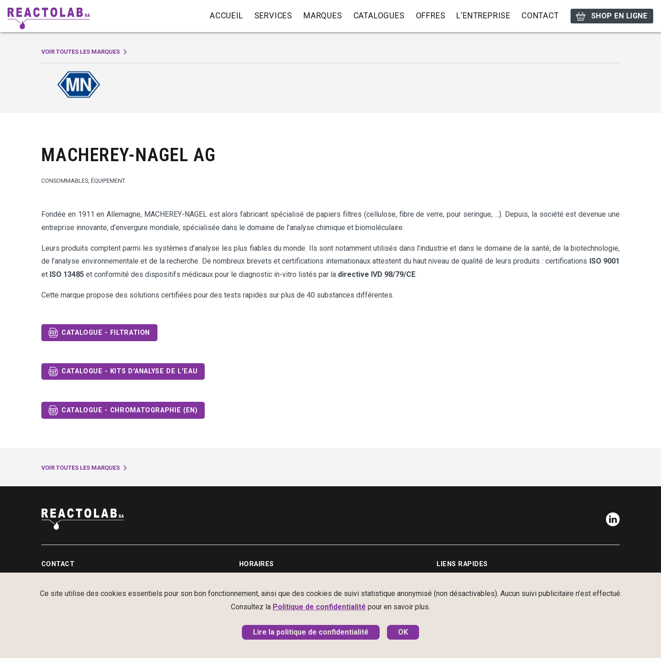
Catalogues (379, 15)
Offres (431, 15)
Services (273, 15)
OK (403, 632)
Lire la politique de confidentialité (311, 632)
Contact (540, 15)
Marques (322, 15)
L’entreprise (483, 15)
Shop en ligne (611, 16)
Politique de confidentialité (319, 606)
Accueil (226, 15)
